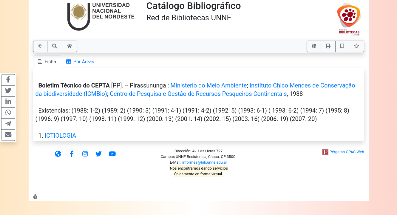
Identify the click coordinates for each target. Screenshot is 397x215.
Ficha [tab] (47, 61)
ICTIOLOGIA (60, 135)
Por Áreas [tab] (80, 61)
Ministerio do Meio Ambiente (208, 85)
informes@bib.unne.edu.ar (204, 162)
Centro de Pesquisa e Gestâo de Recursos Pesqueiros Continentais (198, 93)
